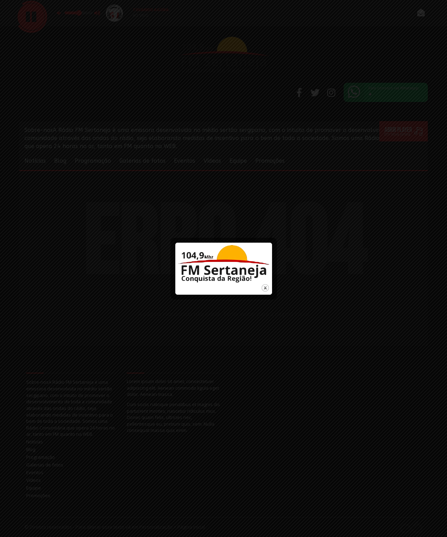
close (265, 283)
